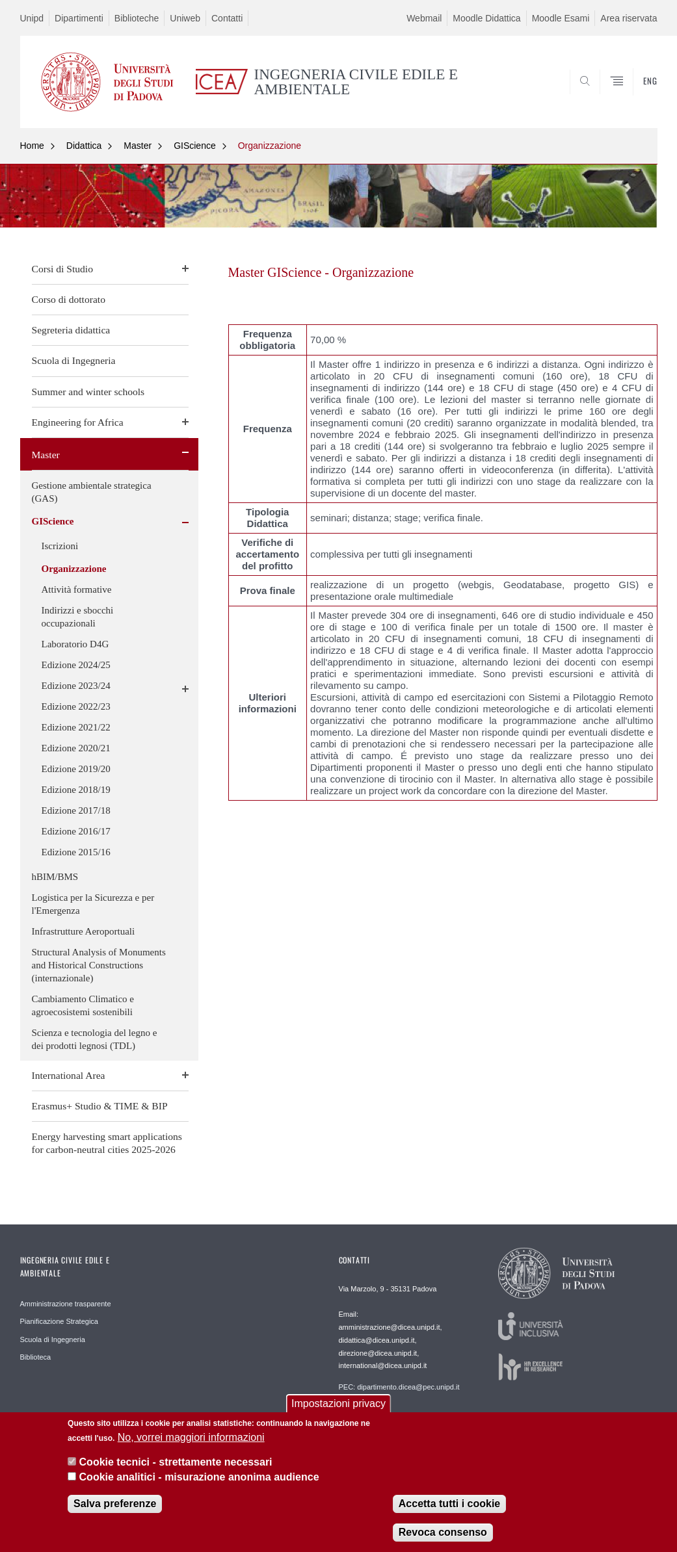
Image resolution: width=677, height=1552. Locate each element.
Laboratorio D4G (75, 644)
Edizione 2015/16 (76, 852)
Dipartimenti (79, 18)
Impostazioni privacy (338, 1406)
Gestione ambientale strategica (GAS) (92, 492)
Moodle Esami (561, 18)
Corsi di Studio (62, 268)
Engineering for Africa (78, 422)
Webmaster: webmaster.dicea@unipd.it (401, 1415)
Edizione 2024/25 (76, 665)
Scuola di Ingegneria (74, 360)
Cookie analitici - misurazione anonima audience (199, 1480)
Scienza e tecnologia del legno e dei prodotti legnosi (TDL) (94, 1039)
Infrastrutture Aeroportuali (83, 931)
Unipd (32, 18)
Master (138, 145)
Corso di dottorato (68, 299)
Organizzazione (269, 145)
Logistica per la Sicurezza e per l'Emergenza (93, 904)
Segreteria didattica (71, 329)
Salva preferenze (114, 1506)
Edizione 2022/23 (76, 706)
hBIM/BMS (55, 877)
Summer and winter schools (88, 391)
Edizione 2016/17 (76, 831)
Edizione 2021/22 (76, 727)
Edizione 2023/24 (76, 685)
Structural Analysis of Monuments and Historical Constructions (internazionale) (99, 965)
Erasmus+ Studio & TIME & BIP (100, 1105)
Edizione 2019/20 (76, 769)
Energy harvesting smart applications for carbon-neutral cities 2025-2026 (107, 1143)
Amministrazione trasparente (65, 1304)
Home (32, 145)
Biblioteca (35, 1357)
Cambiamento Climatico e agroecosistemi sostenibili (83, 1005)
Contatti (227, 18)
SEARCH (603, 96)
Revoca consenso (443, 1535)
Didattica (83, 145)
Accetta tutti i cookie (449, 1506)
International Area (68, 1075)
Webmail (424, 18)
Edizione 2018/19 (76, 789)
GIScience (195, 145)
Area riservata (628, 18)
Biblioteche (136, 18)
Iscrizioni (60, 546)
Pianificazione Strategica (59, 1321)
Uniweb (185, 18)
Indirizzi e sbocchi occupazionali (78, 616)
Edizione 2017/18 (76, 810)
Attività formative (77, 589)
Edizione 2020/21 (76, 748)
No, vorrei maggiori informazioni (191, 1440)
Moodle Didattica (486, 18)
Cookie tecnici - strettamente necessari (175, 1465)
